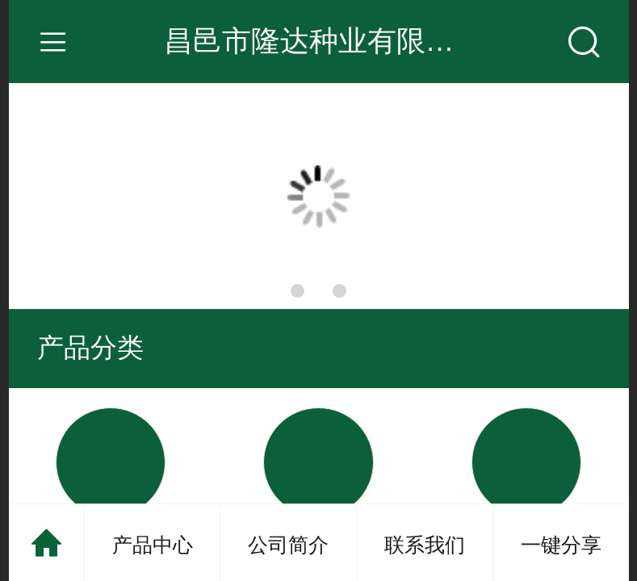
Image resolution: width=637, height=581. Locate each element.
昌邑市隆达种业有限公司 (324, 40)
